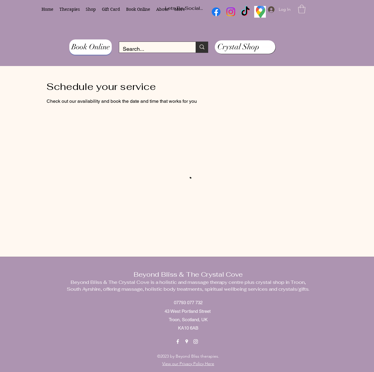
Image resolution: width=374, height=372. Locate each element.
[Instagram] (196, 342)
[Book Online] (90, 47)
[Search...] (153, 49)
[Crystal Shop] (245, 47)
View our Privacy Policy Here (188, 363)
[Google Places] (187, 342)
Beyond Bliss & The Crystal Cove (188, 274)
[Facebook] (178, 342)
